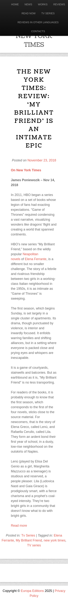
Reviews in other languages (38, 22)
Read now (29, 13)
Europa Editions (32, 591)
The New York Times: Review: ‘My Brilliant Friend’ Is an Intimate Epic (34, 108)
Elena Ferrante (35, 259)
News (28, 4)
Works (43, 4)
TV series (34, 545)
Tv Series (48, 13)
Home (15, 4)
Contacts (38, 31)
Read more (19, 525)
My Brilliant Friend (29, 540)
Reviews (59, 4)
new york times (54, 540)
